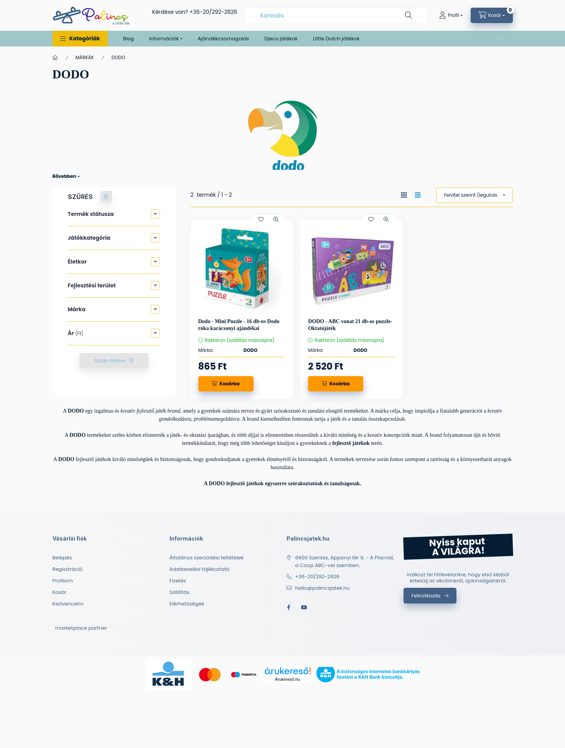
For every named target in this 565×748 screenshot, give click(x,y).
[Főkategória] (55, 57)
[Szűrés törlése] (106, 196)
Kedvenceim (68, 603)
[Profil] (451, 15)
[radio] (418, 195)
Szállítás (179, 592)
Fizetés (178, 580)
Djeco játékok (281, 38)
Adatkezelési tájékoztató (200, 569)
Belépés (62, 557)
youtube (304, 607)
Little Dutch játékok (336, 38)
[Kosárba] (226, 383)
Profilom (63, 580)
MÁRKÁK (85, 57)
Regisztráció (67, 569)
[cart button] (492, 15)
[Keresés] (408, 15)
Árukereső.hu (287, 679)
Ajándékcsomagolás (223, 38)
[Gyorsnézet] (276, 219)
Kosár (60, 592)
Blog (128, 38)
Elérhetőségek (187, 603)
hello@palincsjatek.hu (322, 588)
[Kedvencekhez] (260, 219)
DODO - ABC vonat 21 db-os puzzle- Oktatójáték (350, 324)
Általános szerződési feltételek (207, 557)
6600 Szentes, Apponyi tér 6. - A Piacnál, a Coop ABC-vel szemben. (344, 561)
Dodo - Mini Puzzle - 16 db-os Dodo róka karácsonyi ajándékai (239, 324)
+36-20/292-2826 (213, 12)
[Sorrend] (474, 195)
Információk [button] (164, 38)
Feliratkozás (426, 595)
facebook (289, 607)
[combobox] (336, 15)
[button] (80, 38)
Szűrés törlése (109, 360)
